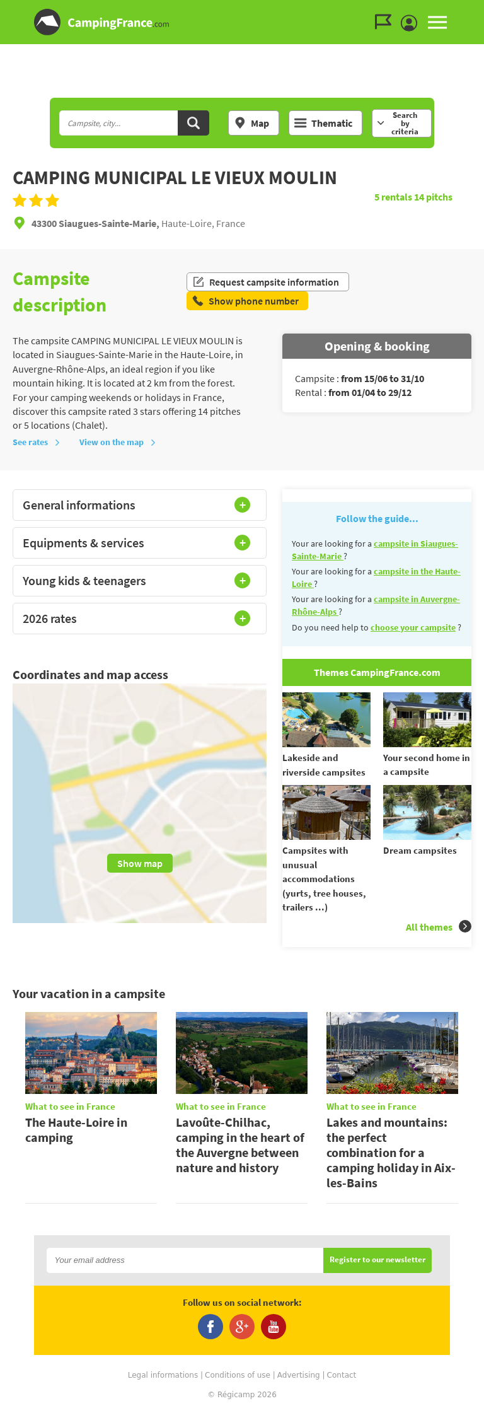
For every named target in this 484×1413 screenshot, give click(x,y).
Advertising (298, 1375)
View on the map (117, 442)
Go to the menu (468, 10)
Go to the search (482, 10)
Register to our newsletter (377, 1260)
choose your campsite (413, 627)
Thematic (323, 123)
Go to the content (475, 10)
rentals (394, 196)
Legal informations (163, 1375)
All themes (438, 926)
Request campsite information (265, 282)
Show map (140, 863)
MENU (437, 22)
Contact (342, 1375)
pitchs (433, 196)
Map (251, 123)
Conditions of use (237, 1375)
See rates (36, 442)
